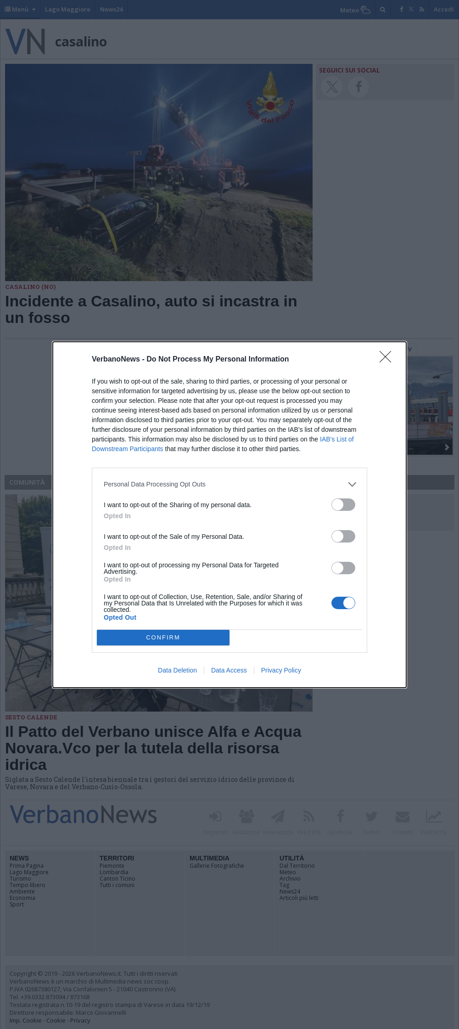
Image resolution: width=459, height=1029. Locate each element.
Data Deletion (177, 670)
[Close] (388, 359)
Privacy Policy (281, 670)
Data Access (229, 670)
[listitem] (229, 484)
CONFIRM (163, 637)
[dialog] (229, 515)
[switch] (343, 504)
